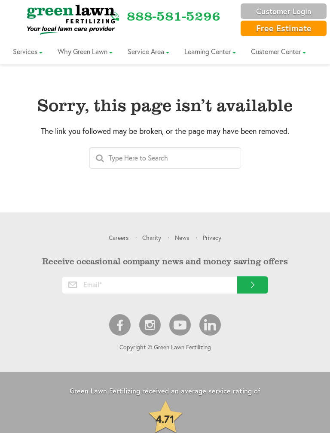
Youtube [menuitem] (180, 325)
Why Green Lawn (82, 51)
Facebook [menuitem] (120, 325)
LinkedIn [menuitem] (210, 325)
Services (25, 51)
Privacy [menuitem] (212, 237)
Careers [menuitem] (118, 237)
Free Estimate (284, 28)
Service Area (146, 51)
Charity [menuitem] (151, 237)
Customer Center (276, 51)
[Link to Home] (70, 19)
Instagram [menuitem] (150, 325)
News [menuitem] (182, 237)
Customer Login (284, 11)
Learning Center (207, 51)
